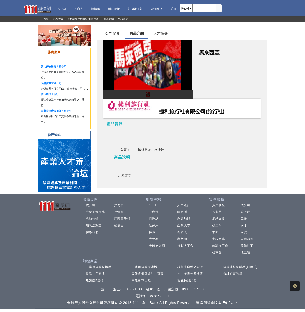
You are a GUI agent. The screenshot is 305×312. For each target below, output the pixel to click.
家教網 (182, 239)
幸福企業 (218, 239)
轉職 (152, 232)
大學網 (153, 239)
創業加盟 (183, 218)
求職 (215, 232)
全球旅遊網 (157, 245)
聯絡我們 (92, 232)
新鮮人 (182, 232)
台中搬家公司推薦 (190, 273)
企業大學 (183, 225)
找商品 (119, 205)
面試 (244, 232)
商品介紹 (136, 33)
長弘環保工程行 (50, 94)
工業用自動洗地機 (98, 267)
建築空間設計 (95, 280)
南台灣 (182, 212)
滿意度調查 (94, 225)
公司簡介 (112, 33)
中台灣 (153, 212)
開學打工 (247, 245)
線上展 (245, 212)
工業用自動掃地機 (144, 267)
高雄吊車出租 (141, 280)
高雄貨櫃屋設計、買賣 (148, 273)
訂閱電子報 (122, 218)
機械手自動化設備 (190, 267)
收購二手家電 (95, 273)
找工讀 (245, 252)
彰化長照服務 (187, 280)
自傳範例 (247, 239)
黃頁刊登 (218, 205)
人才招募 (160, 33)
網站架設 (218, 218)
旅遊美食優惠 (95, 212)
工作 (244, 218)
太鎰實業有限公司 (51, 83)
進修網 (153, 225)
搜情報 (119, 212)
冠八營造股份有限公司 (53, 66)
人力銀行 (183, 205)
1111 (153, 205)
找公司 (90, 205)
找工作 (217, 225)
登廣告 (119, 225)
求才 (244, 225)
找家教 (217, 252)
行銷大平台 (185, 245)
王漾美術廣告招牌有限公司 (56, 110)
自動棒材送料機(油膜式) (240, 267)
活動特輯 (92, 218)
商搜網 (153, 218)
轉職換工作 (220, 245)
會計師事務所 (233, 273)
